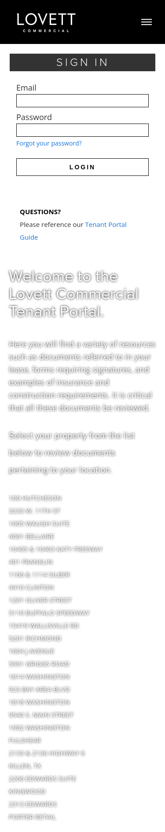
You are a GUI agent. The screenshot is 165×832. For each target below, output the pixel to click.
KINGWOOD (27, 791)
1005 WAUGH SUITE (39, 523)
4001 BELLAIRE (31, 536)
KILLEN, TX (25, 765)
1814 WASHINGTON (39, 676)
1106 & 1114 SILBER (39, 574)
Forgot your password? (49, 143)
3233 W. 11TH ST (34, 510)
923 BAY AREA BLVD (39, 689)
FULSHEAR (25, 740)
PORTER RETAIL (32, 816)
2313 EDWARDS (33, 803)
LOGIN (82, 167)
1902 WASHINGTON (39, 727)
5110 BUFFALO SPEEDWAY (49, 612)
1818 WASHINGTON (39, 701)
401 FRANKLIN (31, 561)
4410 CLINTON (31, 587)
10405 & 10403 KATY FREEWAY (56, 548)
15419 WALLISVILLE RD (44, 625)
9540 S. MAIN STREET (41, 714)
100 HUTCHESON (35, 497)
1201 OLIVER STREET (40, 599)
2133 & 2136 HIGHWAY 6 (47, 752)
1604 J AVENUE (31, 650)
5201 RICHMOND (35, 638)
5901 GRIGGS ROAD (39, 663)
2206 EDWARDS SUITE (42, 778)
